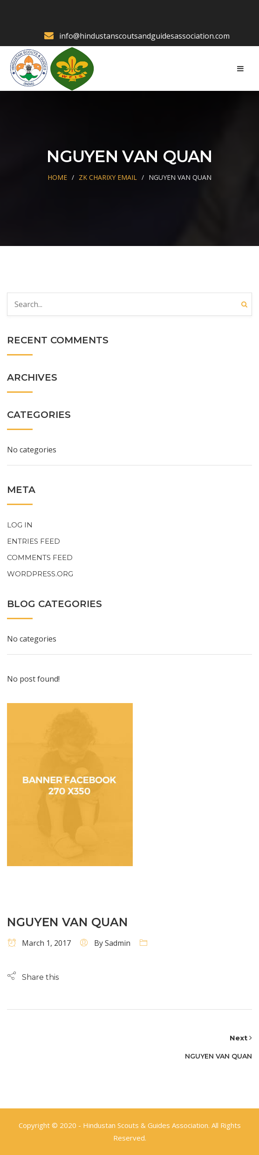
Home (57, 177)
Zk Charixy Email (108, 177)
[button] (33, 977)
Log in (20, 524)
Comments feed (40, 557)
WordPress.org (40, 573)
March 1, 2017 (39, 943)
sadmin (117, 943)
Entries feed (33, 541)
